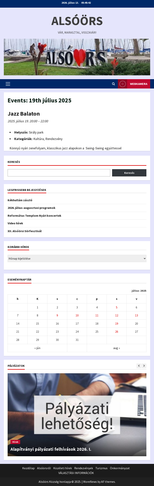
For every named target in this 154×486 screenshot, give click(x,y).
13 (136, 315)
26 (116, 331)
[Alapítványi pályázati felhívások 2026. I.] (77, 414)
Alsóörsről (44, 468)
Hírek (15, 441)
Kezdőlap (28, 468)
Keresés (14, 162)
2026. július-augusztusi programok (31, 208)
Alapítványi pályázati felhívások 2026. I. (50, 449)
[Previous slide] (138, 366)
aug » (116, 348)
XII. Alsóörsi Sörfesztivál (25, 231)
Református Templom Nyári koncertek (34, 215)
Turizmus (101, 468)
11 (96, 315)
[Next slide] (144, 366)
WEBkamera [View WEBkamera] (132, 84)
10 (77, 315)
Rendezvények (83, 468)
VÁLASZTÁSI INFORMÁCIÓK (76, 473)
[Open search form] (113, 84)
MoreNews (90, 482)
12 (116, 315)
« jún (37, 348)
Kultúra (38, 139)
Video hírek (15, 223)
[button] (8, 84)
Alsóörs (77, 20)
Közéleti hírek (62, 468)
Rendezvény (53, 139)
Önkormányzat (120, 468)
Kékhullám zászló (20, 200)
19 (116, 323)
